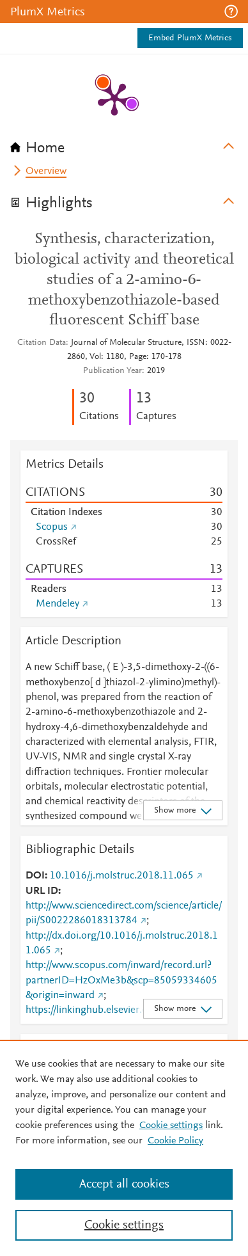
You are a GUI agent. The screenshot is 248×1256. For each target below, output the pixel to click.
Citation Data (41, 342)
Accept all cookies (124, 1184)
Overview (46, 171)
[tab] (124, 144)
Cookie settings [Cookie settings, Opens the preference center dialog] (124, 1225)
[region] (124, 1148)
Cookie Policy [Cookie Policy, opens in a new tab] (175, 1141)
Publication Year (112, 371)
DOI (35, 876)
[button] (231, 11)
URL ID (42, 891)
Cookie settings (171, 1125)
